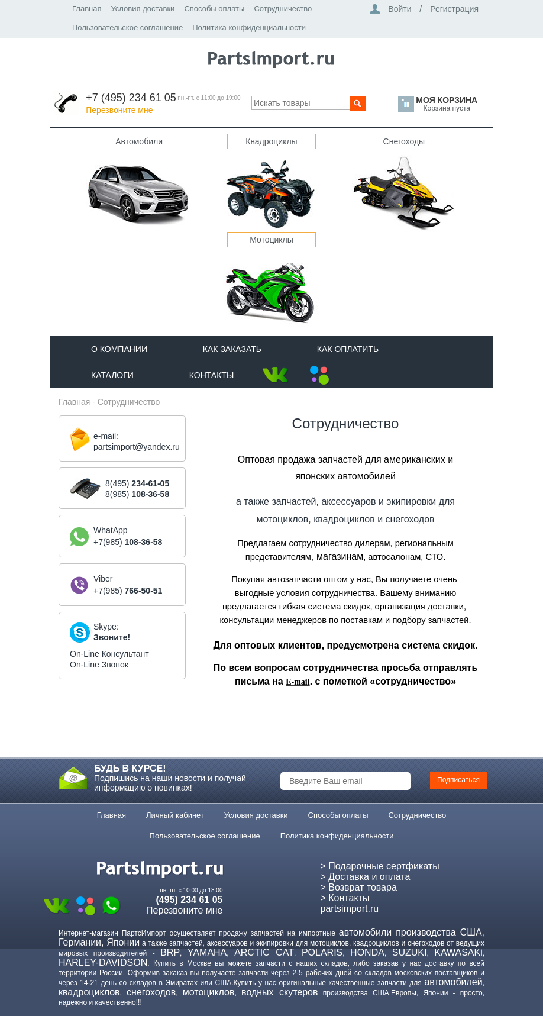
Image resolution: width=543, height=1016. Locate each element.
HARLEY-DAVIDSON (103, 962)
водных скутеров (279, 992)
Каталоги (112, 375)
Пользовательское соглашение (127, 27)
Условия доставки (142, 8)
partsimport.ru (350, 909)
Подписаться (458, 780)
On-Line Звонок (99, 664)
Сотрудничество (283, 8)
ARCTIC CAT (264, 952)
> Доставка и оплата (366, 877)
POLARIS (322, 952)
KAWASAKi (458, 952)
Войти (399, 9)
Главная (86, 8)
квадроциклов (89, 992)
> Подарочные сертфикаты (380, 866)
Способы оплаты (214, 8)
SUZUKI (409, 952)
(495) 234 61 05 (189, 900)
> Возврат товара (359, 887)
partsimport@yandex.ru (136, 446)
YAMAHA (207, 952)
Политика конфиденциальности (249, 27)
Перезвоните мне (119, 110)
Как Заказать (232, 349)
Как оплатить (348, 349)
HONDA (367, 952)
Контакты (211, 375)
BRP (170, 952)
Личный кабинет (175, 815)
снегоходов (151, 992)
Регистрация (454, 9)
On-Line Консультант (109, 654)
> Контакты (345, 898)
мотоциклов (209, 992)
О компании (119, 349)
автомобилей (453, 982)
